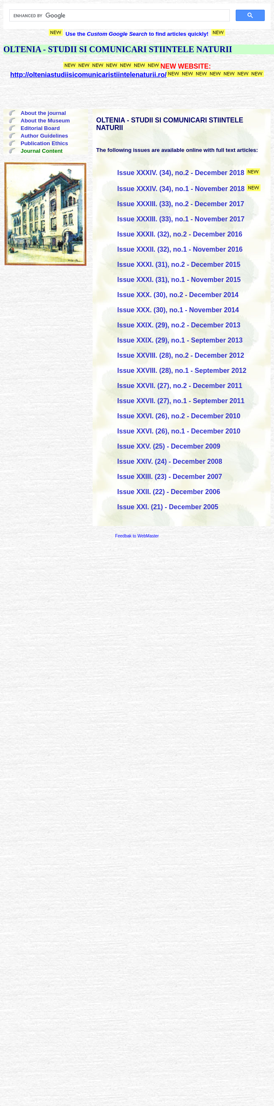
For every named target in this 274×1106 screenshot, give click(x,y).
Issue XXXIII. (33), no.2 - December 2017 (180, 203)
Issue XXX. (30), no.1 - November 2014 (178, 310)
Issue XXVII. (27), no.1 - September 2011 (181, 400)
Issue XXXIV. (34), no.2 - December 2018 (181, 172)
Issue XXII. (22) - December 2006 (169, 491)
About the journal (43, 113)
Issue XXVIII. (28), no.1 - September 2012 (182, 370)
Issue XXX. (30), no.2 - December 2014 (178, 294)
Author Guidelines (44, 136)
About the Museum (45, 120)
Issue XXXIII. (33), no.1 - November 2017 (181, 219)
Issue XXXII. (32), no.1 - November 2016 (180, 249)
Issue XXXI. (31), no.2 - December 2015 (179, 264)
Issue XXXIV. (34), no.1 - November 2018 (181, 188)
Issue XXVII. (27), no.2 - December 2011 (179, 385)
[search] (118, 15)
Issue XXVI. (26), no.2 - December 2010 (179, 416)
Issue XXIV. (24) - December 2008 (169, 461)
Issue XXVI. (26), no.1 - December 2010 (179, 431)
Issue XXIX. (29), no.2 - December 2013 (179, 325)
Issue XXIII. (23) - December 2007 (169, 476)
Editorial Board (40, 128)
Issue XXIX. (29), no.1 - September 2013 (180, 340)
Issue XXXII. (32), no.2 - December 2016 (179, 234)
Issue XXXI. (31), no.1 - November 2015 (179, 279)
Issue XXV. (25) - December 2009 (169, 446)
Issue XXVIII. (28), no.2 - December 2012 (180, 355)
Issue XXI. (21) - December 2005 (167, 506)
